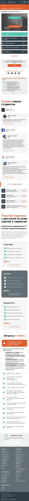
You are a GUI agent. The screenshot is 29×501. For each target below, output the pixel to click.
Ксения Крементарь (13, 207)
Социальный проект (20, 481)
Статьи (3, 467)
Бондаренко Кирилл (13, 191)
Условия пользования (5, 493)
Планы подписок (5, 457)
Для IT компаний (5, 475)
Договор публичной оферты (7, 496)
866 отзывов (12, 157)
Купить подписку (14, 26)
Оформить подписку (14, 265)
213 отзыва (11, 110)
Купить (14, 65)
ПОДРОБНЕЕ (24, 190)
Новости (3, 489)
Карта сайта (3, 497)
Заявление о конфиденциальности (8, 494)
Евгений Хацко (12, 202)
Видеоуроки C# (19, 456)
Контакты (18, 475)
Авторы (17, 479)
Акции (2, 487)
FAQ (17, 477)
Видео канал (4, 465)
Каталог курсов (5, 454)
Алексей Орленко (13, 196)
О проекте (18, 474)
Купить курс (14, 17)
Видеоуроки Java (20, 460)
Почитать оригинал (9, 123)
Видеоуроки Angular (20, 468)
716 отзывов (12, 131)
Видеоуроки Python (20, 454)
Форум (3, 468)
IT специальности (5, 456)
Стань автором (5, 474)
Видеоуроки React (20, 470)
